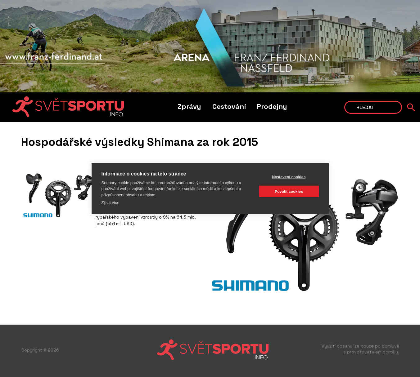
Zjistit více (111, 202)
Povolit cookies (289, 191)
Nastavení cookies (288, 177)
